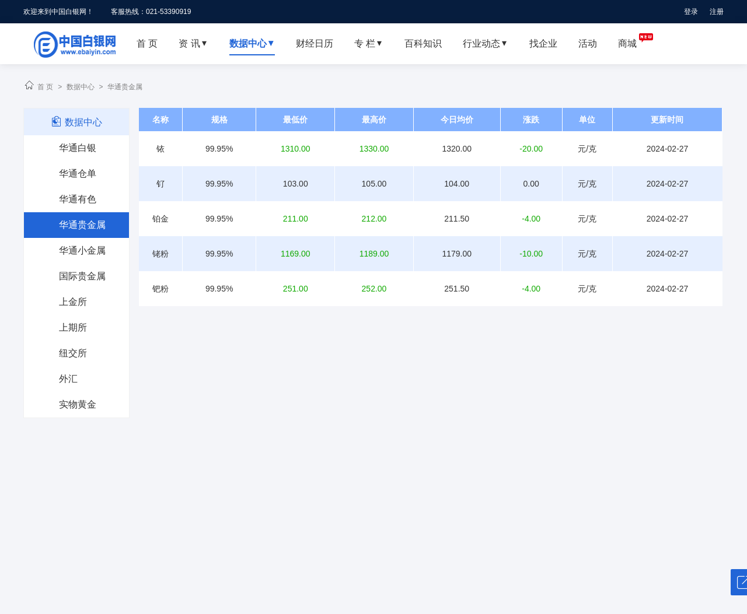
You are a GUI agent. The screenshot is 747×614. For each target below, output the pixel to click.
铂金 (160, 218)
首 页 (45, 87)
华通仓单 (77, 173)
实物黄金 (77, 404)
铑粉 (160, 253)
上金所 (73, 302)
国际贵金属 (82, 276)
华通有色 (77, 199)
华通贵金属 (124, 87)
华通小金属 (82, 250)
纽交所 (73, 353)
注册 (717, 12)
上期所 (73, 327)
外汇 (68, 379)
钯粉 (160, 288)
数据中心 (81, 87)
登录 (691, 12)
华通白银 (77, 148)
